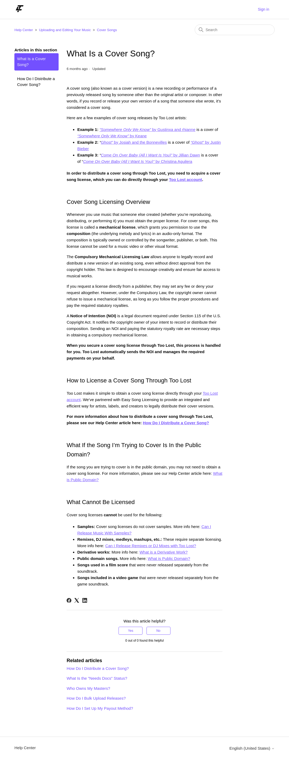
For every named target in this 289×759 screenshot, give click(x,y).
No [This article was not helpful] (158, 631)
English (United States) (252, 748)
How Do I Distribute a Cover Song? (36, 81)
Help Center (23, 30)
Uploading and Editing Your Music (65, 30)
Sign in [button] (263, 9)
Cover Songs (107, 30)
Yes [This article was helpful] (130, 631)
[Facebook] (69, 600)
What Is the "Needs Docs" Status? (97, 678)
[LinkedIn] (84, 600)
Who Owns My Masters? (88, 688)
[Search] (235, 29)
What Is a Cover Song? (31, 61)
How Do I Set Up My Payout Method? (100, 708)
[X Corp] (76, 600)
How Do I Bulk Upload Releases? (96, 698)
